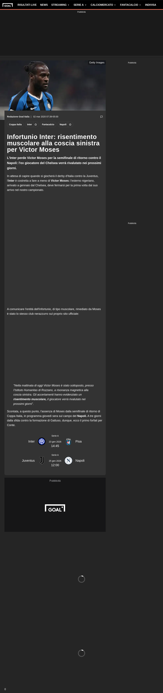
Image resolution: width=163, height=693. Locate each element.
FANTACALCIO (131, 5)
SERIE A (80, 5)
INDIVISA (150, 5)
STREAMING (60, 5)
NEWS (44, 5)
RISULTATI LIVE (27, 5)
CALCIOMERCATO (104, 5)
